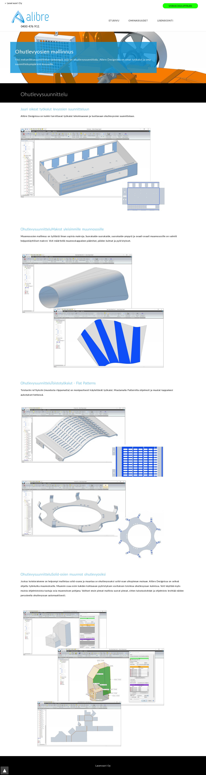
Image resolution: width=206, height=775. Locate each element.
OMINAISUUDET (138, 20)
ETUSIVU (114, 20)
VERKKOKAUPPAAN (180, 5)
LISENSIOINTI (165, 20)
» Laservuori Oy (13, 3)
